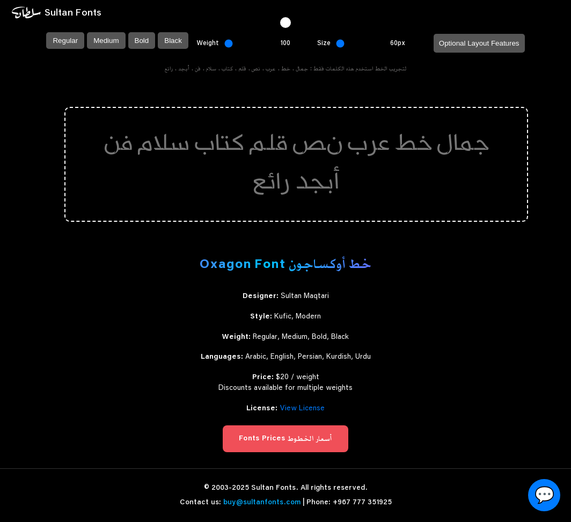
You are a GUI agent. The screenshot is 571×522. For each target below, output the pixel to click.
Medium (106, 41)
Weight (207, 43)
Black (173, 41)
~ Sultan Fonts (56, 12)
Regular (65, 41)
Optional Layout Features (479, 43)
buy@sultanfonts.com (262, 503)
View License (302, 409)
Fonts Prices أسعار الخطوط (285, 439)
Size (324, 43)
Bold (142, 41)
